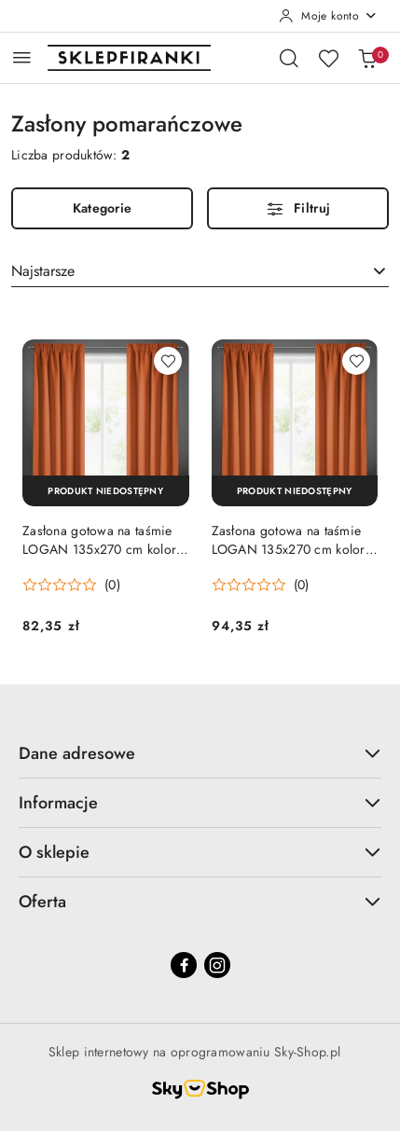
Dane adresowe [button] (200, 753)
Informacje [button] (200, 803)
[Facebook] (184, 965)
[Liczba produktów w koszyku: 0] (367, 58)
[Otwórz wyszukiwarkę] (289, 58)
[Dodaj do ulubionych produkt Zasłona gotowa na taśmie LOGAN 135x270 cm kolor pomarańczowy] (168, 361)
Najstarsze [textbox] (43, 271)
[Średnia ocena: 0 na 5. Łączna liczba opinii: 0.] (71, 585)
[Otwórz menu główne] (22, 57)
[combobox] (200, 271)
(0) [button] (112, 584)
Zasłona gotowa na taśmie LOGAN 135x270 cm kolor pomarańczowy (99, 540)
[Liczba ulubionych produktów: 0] (328, 58)
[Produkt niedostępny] (105, 491)
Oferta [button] (200, 902)
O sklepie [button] (200, 852)
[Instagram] (217, 965)
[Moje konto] (328, 16)
